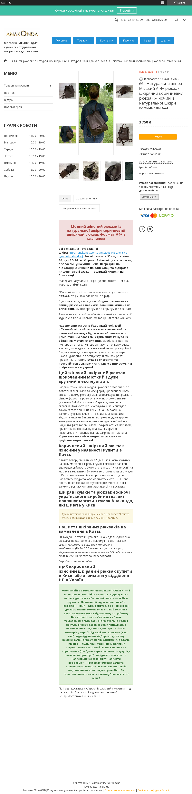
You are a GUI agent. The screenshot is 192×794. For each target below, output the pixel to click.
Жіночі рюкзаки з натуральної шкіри (38, 61)
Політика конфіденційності (153, 790)
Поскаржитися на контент (120, 790)
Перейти (127, 10)
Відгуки (9, 100)
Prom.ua (115, 783)
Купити (158, 136)
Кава (147, 40)
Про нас (128, 40)
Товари (82, 40)
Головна (61, 40)
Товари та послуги (16, 85)
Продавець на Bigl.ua (96, 786)
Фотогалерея (13, 107)
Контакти (106, 40)
